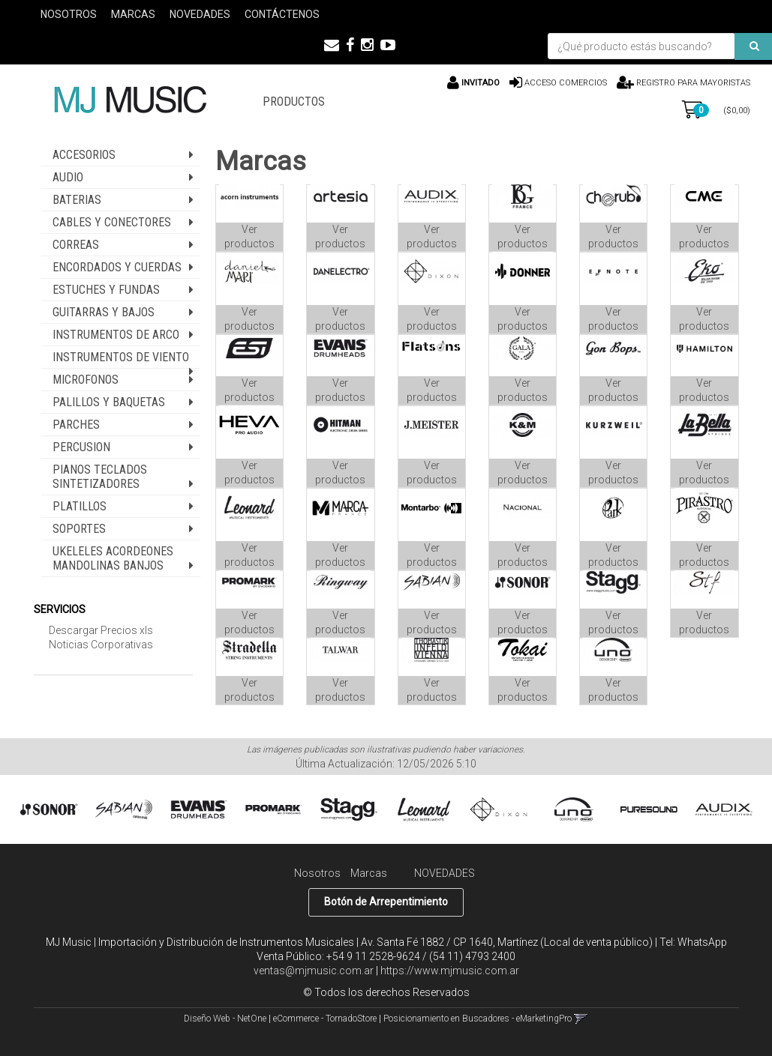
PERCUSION (81, 447)
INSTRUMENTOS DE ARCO (116, 335)
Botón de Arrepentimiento (386, 902)
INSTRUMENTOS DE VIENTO (121, 357)
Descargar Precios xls (101, 630)
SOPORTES (79, 529)
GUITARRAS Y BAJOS (104, 312)
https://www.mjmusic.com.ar (449, 971)
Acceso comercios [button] (565, 83)
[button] (331, 45)
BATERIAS (77, 200)
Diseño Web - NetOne (225, 1018)
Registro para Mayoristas (692, 83)
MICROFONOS (86, 379)
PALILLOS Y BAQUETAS (109, 402)
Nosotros (69, 14)
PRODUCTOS (294, 101)
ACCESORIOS (84, 155)
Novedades (200, 14)
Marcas (133, 14)
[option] (48, 809)
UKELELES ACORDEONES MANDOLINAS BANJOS (113, 558)
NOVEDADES (444, 873)
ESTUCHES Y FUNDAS (106, 290)
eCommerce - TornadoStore (325, 1018)
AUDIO (68, 177)
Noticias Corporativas (101, 645)
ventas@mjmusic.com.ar (314, 971)
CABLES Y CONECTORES (112, 222)
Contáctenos (282, 14)
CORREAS (76, 245)
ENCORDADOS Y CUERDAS (117, 267)
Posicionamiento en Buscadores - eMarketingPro (477, 1018)
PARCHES (76, 424)
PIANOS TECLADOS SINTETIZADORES (100, 476)
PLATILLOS (80, 506)
